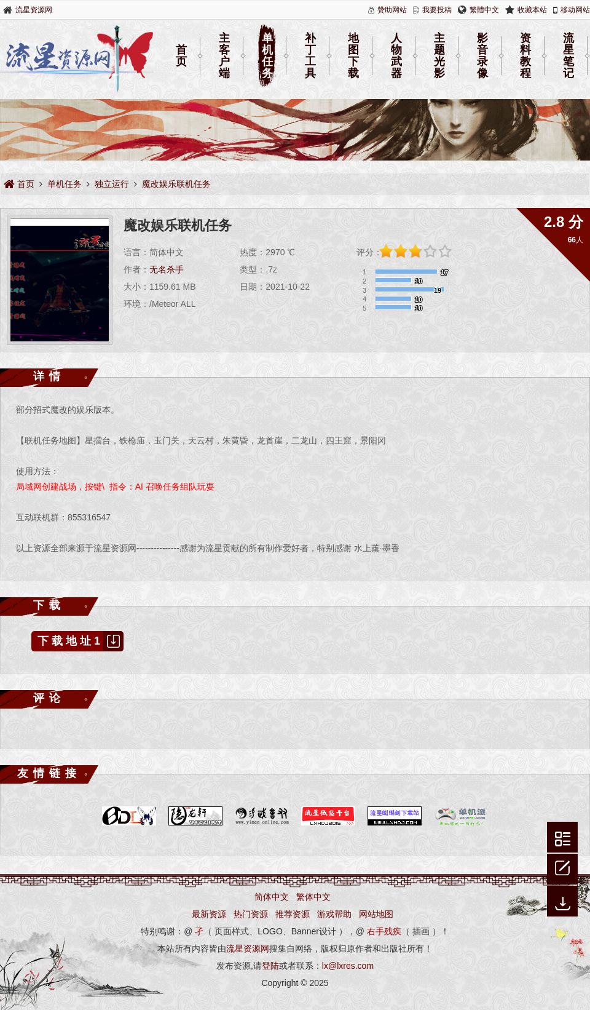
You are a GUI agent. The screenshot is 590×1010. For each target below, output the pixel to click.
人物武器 (396, 56)
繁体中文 (313, 897)
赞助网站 (392, 10)
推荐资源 (292, 914)
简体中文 (271, 897)
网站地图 (376, 914)
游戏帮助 (334, 914)
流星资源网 (33, 10)
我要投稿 (437, 10)
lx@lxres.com (348, 966)
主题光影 (439, 56)
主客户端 (224, 56)
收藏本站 (532, 10)
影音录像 (482, 56)
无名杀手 (166, 269)
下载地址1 (80, 641)
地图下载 (353, 56)
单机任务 (267, 56)
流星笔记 (568, 56)
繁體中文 (484, 10)
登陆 (270, 966)
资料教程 (525, 56)
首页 (181, 56)
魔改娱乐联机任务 (176, 184)
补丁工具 (310, 56)
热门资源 (251, 914)
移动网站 (575, 10)
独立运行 (112, 184)
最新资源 (209, 914)
